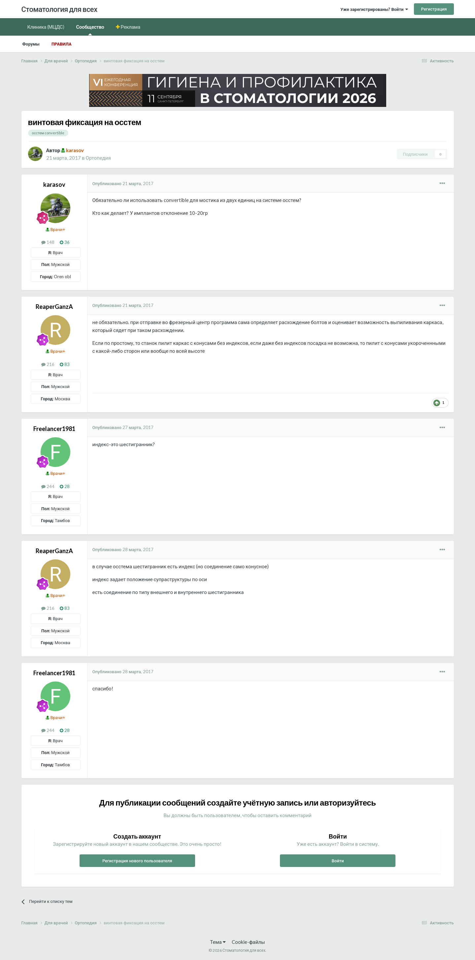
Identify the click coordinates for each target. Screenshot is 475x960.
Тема (217, 942)
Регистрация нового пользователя (137, 860)
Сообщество (90, 29)
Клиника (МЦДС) (45, 27)
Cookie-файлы (248, 942)
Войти (338, 860)
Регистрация (434, 9)
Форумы (31, 44)
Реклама (130, 27)
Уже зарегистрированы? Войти (374, 9)
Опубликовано (123, 183)
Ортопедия (98, 158)
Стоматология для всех (59, 9)
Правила (61, 44)
